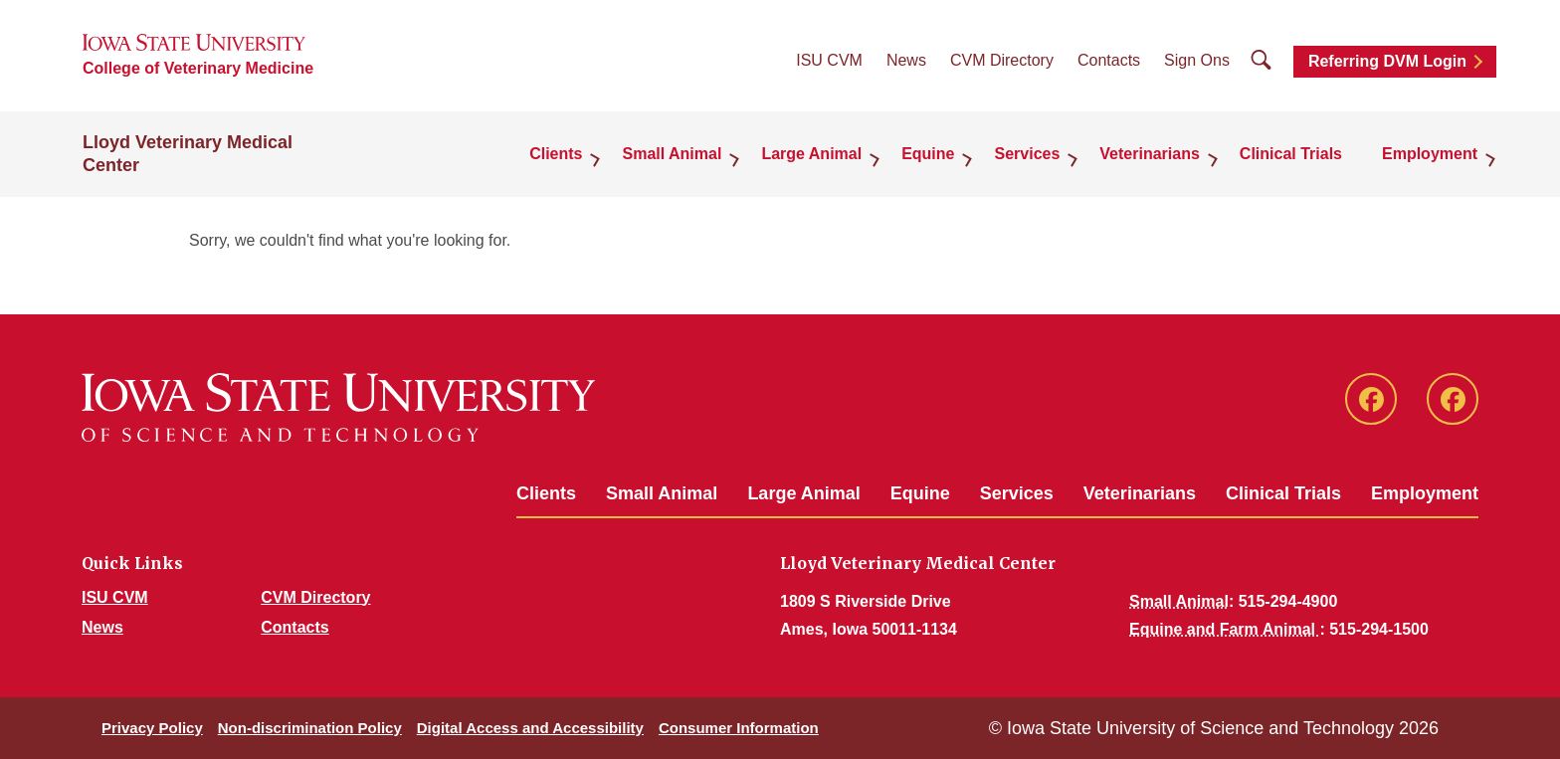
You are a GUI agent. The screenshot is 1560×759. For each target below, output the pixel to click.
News (906, 60)
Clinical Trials (1291, 153)
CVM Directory (1002, 60)
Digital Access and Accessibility (530, 727)
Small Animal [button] (671, 153)
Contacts (1108, 60)
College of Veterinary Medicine (198, 68)
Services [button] (1027, 153)
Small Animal (661, 493)
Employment (1424, 493)
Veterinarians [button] (1149, 153)
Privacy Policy (152, 727)
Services (1017, 493)
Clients (546, 493)
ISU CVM (829, 60)
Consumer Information (739, 727)
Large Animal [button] (811, 153)
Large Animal (803, 493)
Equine (920, 493)
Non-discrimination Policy (310, 727)
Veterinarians (1139, 493)
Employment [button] (1429, 153)
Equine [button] (927, 153)
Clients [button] (555, 153)
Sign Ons (1197, 60)
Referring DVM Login (1387, 61)
